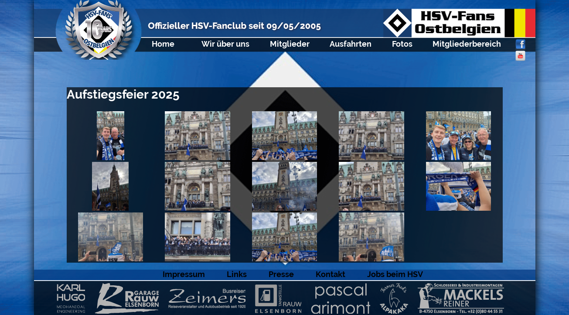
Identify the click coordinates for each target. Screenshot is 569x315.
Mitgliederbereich (467, 43)
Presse (281, 274)
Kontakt (330, 274)
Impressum (184, 274)
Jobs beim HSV (395, 274)
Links (237, 274)
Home (163, 43)
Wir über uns (225, 43)
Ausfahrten (350, 43)
